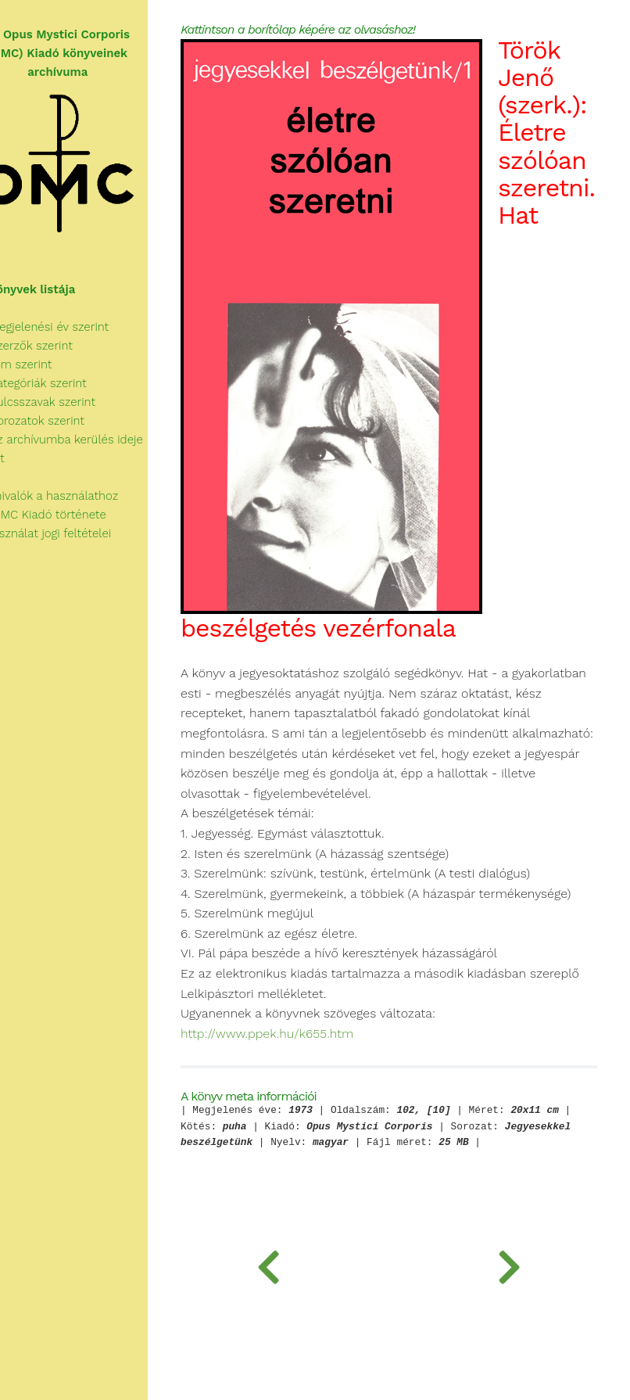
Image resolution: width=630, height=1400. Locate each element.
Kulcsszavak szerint (63, 402)
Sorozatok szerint (58, 421)
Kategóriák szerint (59, 383)
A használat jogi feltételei (71, 533)
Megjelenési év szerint (70, 327)
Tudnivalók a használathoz (75, 496)
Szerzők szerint (52, 346)
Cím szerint (42, 364)
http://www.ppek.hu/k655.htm (304, 1130)
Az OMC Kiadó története (69, 515)
